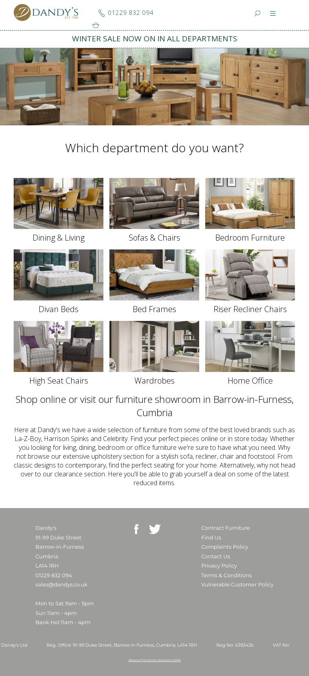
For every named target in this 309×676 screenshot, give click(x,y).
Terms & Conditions (226, 575)
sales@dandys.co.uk (61, 584)
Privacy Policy (219, 565)
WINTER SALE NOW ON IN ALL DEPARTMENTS (154, 38)
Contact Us (215, 556)
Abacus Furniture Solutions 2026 (154, 660)
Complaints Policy (224, 546)
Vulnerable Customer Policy (237, 584)
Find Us (211, 537)
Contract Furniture (225, 528)
